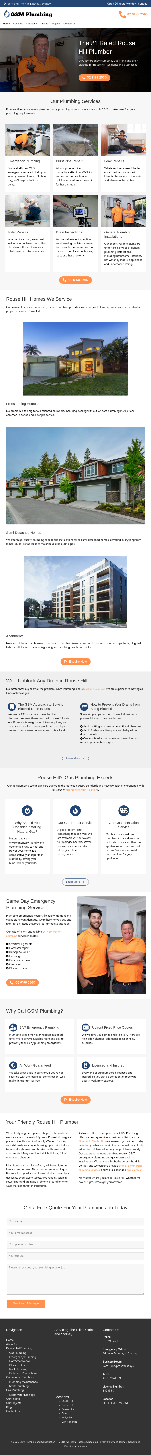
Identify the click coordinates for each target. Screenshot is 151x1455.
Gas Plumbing (17, 1353)
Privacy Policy (106, 1442)
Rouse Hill (68, 1405)
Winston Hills (70, 1422)
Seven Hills (68, 1409)
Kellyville (67, 1418)
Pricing (44, 24)
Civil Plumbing (15, 1390)
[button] (37, 24)
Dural (65, 1413)
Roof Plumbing (18, 1369)
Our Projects (13, 1403)
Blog (9, 1407)
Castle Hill (68, 1401)
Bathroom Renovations (23, 1373)
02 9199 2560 (133, 15)
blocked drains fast (94, 689)
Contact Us (69, 24)
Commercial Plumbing (20, 1377)
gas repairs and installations (82, 790)
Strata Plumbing (19, 1386)
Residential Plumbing (19, 1348)
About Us (18, 24)
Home (6, 24)
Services (30, 24)
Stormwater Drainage (22, 1395)
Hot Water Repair (19, 1361)
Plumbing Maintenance (23, 1382)
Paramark (82, 1446)
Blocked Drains (18, 1365)
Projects (55, 24)
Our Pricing (13, 1399)
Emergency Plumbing (22, 1357)
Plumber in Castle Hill (92, 1142)
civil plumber (136, 1170)
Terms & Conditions (129, 1442)
